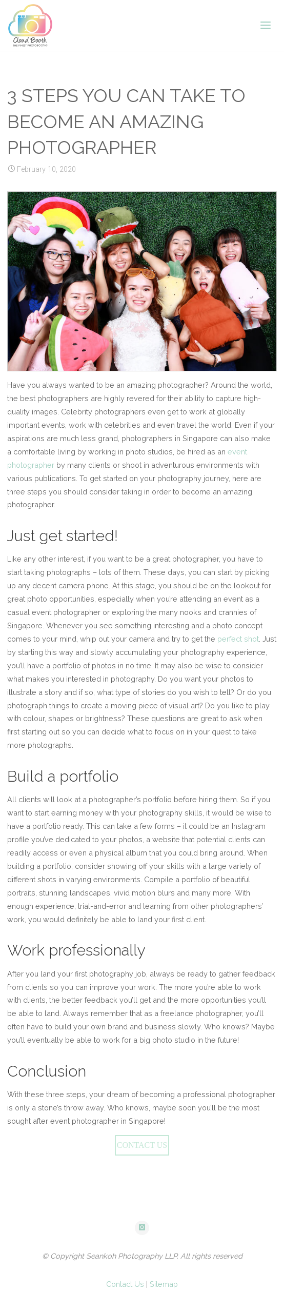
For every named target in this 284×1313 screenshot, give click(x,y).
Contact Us (125, 1284)
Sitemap (164, 1284)
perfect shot (238, 638)
